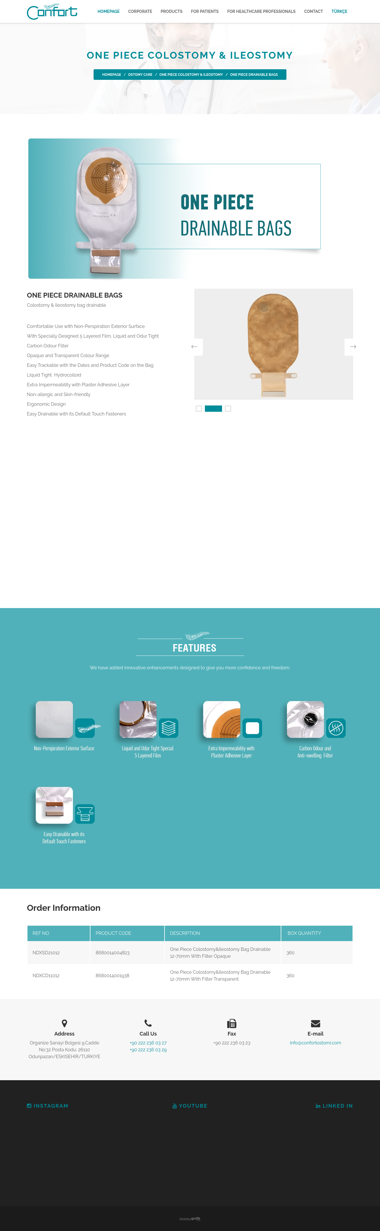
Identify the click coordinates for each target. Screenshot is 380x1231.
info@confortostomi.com (315, 1043)
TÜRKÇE (339, 11)
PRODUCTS (172, 11)
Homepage (109, 11)
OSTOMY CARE (140, 75)
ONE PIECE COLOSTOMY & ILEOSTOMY (191, 75)
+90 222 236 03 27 (148, 1043)
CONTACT (313, 11)
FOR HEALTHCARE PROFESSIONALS (261, 11)
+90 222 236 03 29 (148, 1049)
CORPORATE (140, 11)
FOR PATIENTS (205, 11)
